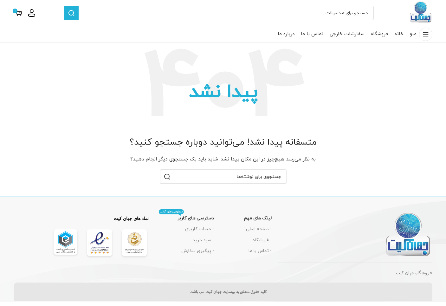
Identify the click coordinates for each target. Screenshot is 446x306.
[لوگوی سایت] (418, 15)
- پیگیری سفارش (197, 255)
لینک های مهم (258, 222)
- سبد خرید (203, 244)
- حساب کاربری (199, 233)
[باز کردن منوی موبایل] (421, 38)
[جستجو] (217, 15)
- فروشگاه (262, 244)
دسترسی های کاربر (186, 221)
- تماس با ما (260, 255)
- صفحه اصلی (259, 233)
